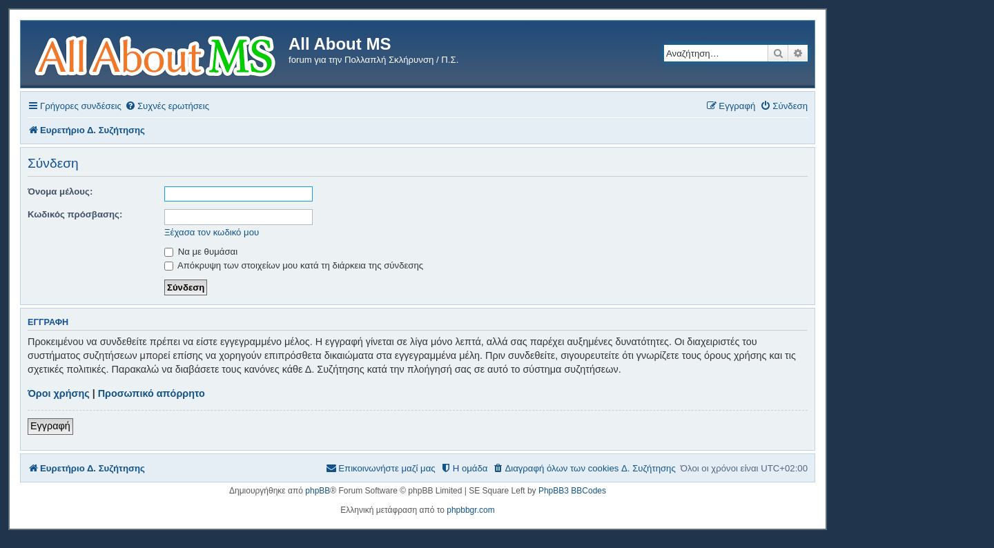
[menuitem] (167, 106)
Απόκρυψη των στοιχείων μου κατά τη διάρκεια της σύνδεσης (293, 265)
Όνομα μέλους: (60, 191)
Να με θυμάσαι (200, 251)
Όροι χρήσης (59, 393)
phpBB (317, 491)
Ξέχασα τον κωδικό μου (211, 232)
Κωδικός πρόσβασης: (75, 214)
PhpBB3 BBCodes (572, 491)
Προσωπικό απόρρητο (151, 393)
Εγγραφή (50, 425)
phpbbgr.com (470, 510)
